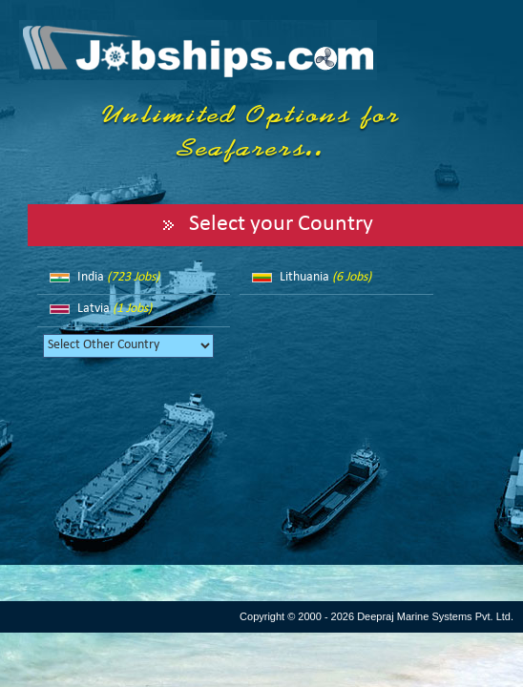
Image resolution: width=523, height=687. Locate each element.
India (118, 277)
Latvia (114, 309)
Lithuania (325, 277)
